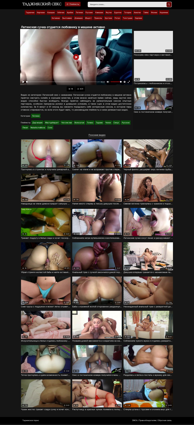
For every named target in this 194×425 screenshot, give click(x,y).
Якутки (109, 13)
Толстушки (127, 18)
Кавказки (99, 13)
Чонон (108, 123)
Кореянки (164, 13)
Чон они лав (66, 123)
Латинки (79, 13)
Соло (50, 128)
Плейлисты (75, 4)
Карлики (138, 18)
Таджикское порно (30, 421)
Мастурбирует (52, 123)
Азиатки (137, 13)
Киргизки (41, 13)
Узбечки (60, 13)
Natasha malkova (38, 128)
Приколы (98, 18)
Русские (89, 13)
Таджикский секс (42, 4)
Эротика (108, 18)
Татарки (127, 13)
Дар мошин (37, 123)
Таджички (30, 13)
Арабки (70, 13)
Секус (116, 123)
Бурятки (117, 13)
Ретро (117, 18)
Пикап (25, 128)
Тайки (145, 13)
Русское (126, 123)
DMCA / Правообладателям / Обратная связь (152, 421)
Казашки (51, 13)
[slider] (63, 82)
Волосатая (79, 123)
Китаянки (56, 18)
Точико (90, 123)
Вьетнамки (67, 18)
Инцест (88, 18)
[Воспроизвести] (23, 82)
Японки (154, 13)
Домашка (78, 18)
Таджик (99, 123)
